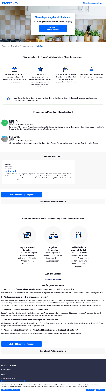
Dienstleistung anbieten (92, 3)
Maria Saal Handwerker (53, 280)
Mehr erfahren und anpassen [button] (10, 389)
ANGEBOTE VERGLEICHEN (53, 28)
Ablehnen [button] (90, 389)
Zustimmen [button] (100, 389)
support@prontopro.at (8, 378)
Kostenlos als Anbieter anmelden (53, 202)
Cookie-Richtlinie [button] (85, 384)
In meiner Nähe (5, 369)
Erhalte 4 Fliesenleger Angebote (21, 195)
